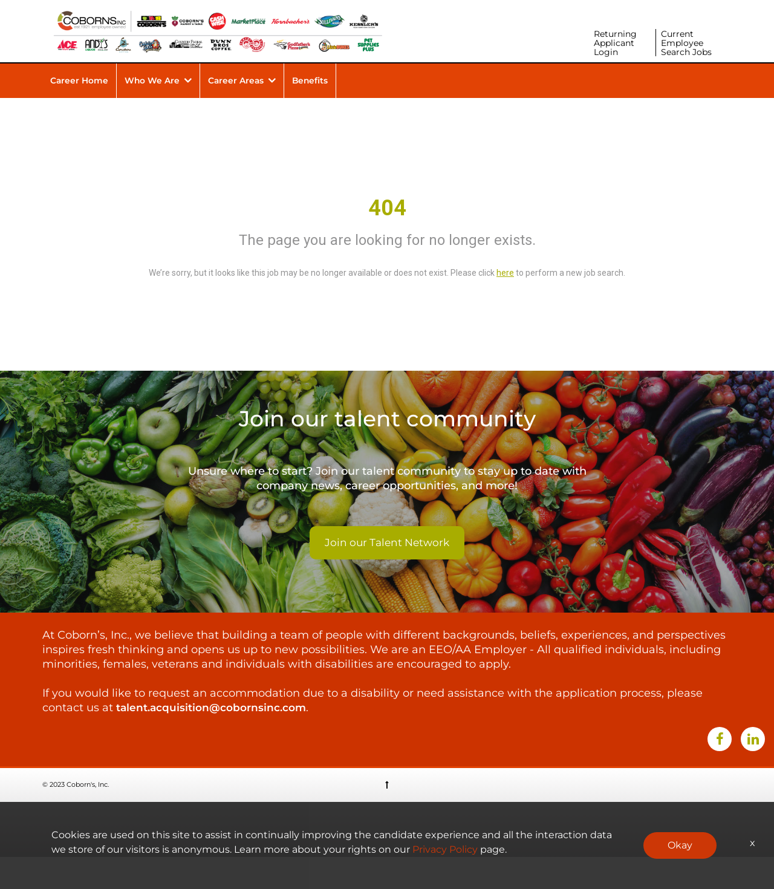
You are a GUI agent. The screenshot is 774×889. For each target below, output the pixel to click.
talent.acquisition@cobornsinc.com (214, 739)
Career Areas (237, 111)
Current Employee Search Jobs (686, 71)
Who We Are (153, 111)
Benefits (312, 111)
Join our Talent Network (387, 575)
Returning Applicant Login (615, 71)
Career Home (79, 111)
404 (387, 240)
